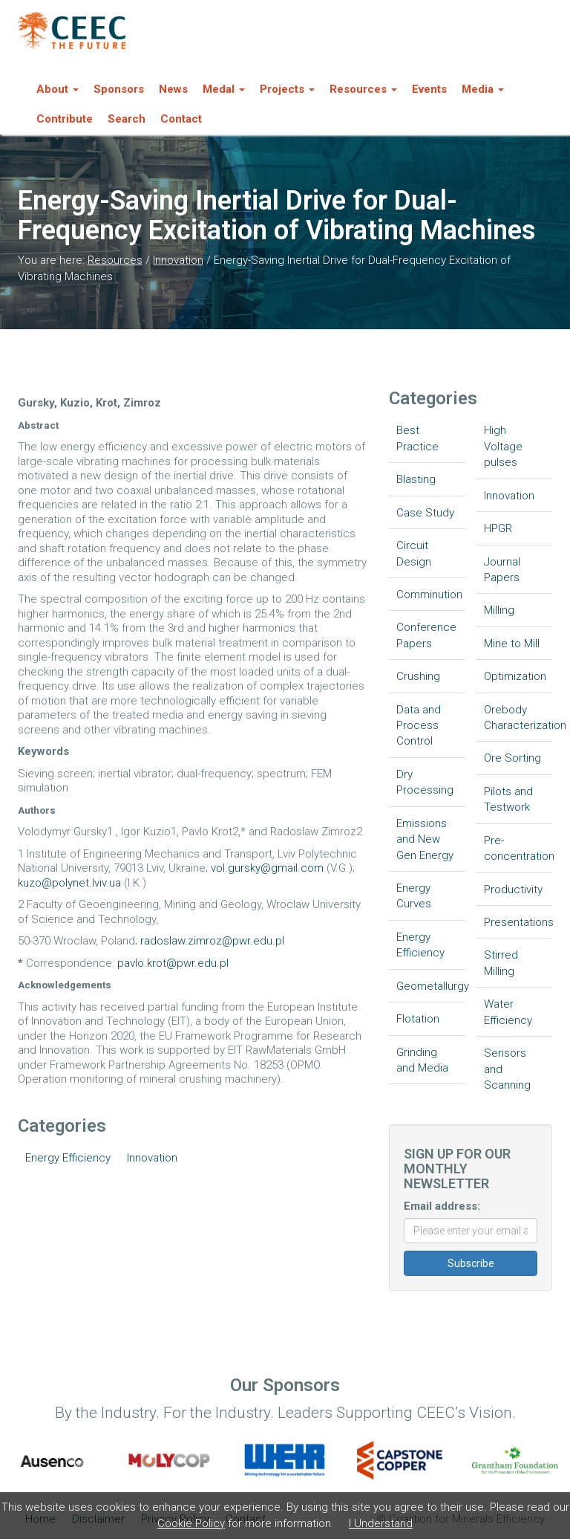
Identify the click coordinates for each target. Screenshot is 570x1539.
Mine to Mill (512, 643)
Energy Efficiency (68, 1157)
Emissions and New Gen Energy (424, 839)
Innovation (178, 260)
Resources (115, 260)
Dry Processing (424, 782)
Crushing (418, 676)
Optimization (515, 676)
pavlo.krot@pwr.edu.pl (173, 963)
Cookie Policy (191, 1523)
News (173, 89)
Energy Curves (413, 895)
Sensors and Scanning (507, 1069)
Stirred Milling (501, 962)
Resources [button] (363, 89)
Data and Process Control (418, 725)
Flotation (417, 1019)
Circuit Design (413, 553)
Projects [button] (287, 89)
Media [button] (483, 89)
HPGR (498, 528)
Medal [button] (224, 89)
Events (429, 89)
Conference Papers (426, 635)
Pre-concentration (518, 848)
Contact (181, 119)
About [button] (57, 89)
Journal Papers (502, 569)
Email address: (442, 1206)
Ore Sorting (512, 758)
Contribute (64, 119)
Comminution (429, 594)
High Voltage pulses (503, 446)
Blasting (416, 479)
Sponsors (119, 89)
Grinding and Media (422, 1060)
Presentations (518, 922)
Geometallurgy (430, 986)
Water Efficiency (508, 1011)
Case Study (425, 512)
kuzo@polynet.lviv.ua (69, 883)
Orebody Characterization (518, 717)
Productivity (513, 889)
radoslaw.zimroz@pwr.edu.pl (212, 940)
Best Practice (417, 438)
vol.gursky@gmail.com (267, 868)
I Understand (381, 1523)
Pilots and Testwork (508, 799)
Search (126, 119)
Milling (499, 610)
